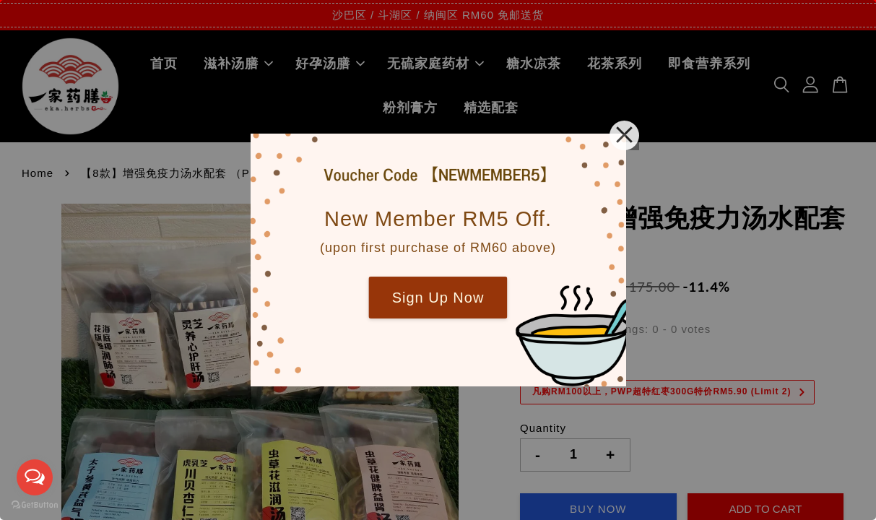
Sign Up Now (438, 298)
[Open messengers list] (35, 477)
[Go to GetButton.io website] (35, 505)
